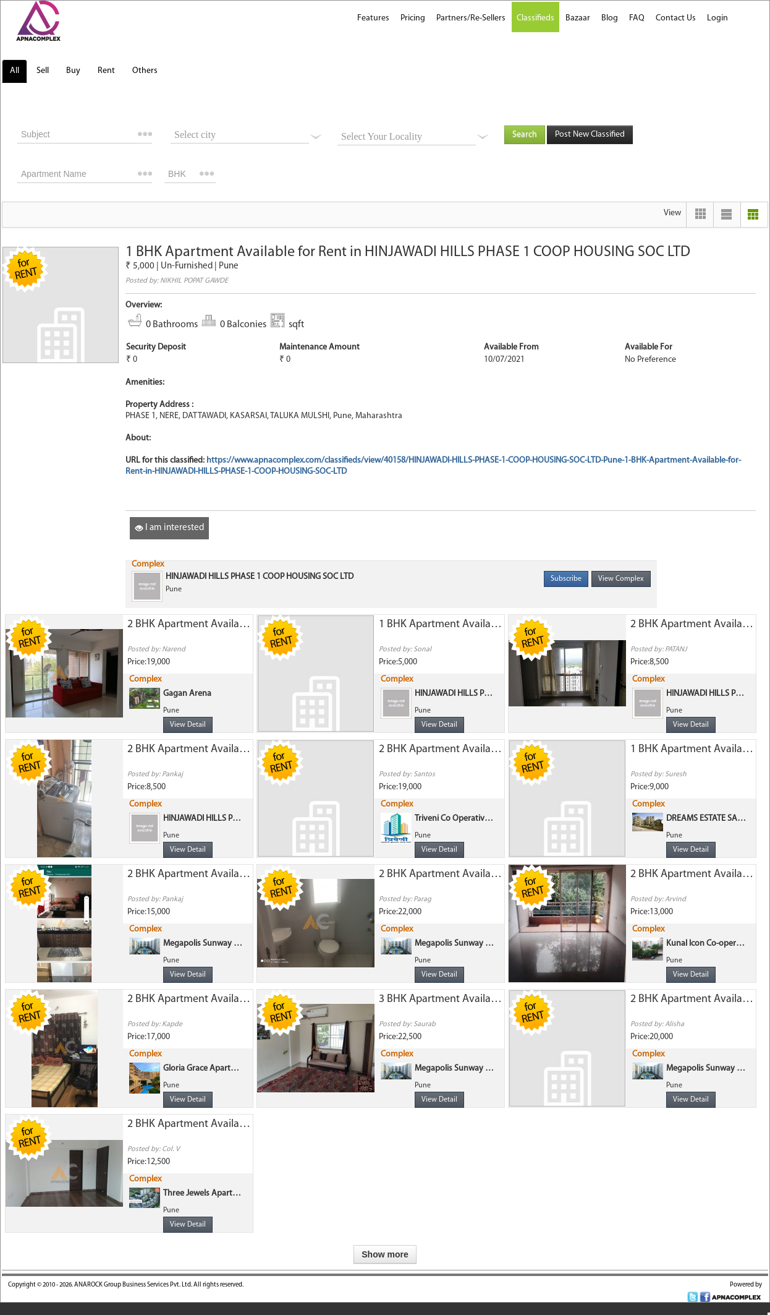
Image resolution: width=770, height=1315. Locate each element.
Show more (385, 1254)
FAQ (637, 18)
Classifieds (535, 18)
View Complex (621, 579)
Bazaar (577, 18)
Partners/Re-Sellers (471, 18)
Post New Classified (590, 134)
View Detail (188, 725)
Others (145, 70)
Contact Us (676, 18)
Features (373, 18)
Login (717, 18)
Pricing (412, 18)
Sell (42, 70)
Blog (609, 18)
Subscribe (566, 579)
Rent (106, 70)
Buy (73, 70)
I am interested (169, 528)
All (14, 70)
